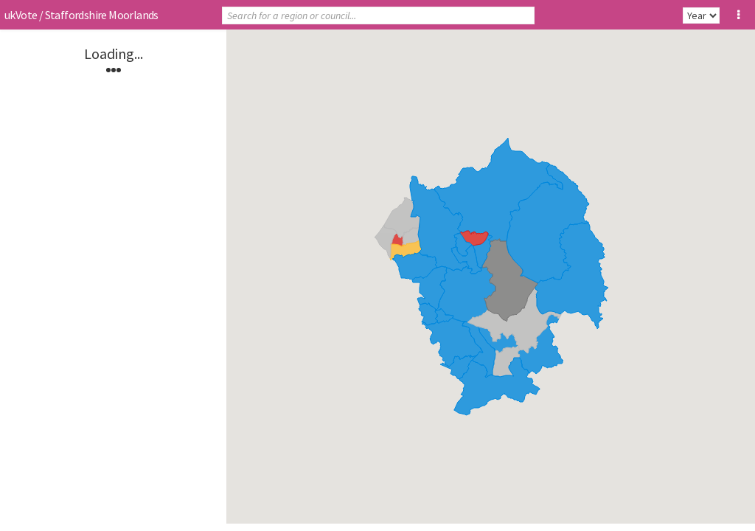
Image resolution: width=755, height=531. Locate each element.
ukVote (20, 14)
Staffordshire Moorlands (102, 14)
